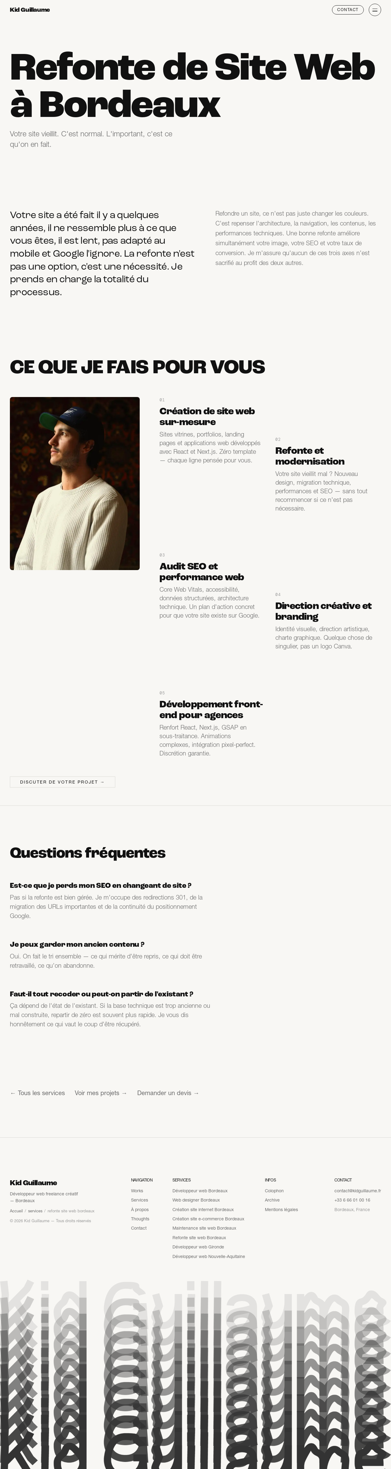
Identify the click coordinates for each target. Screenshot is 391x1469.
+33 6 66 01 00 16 (352, 1200)
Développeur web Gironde (198, 1247)
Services (139, 1200)
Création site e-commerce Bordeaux (208, 1219)
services (35, 1211)
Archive (272, 1200)
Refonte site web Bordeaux (199, 1237)
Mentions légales (281, 1209)
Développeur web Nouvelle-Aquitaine (208, 1256)
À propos (140, 1209)
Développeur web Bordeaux (199, 1191)
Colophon (274, 1191)
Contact (348, 9)
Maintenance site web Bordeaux (204, 1228)
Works (137, 1191)
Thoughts (140, 1219)
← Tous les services (37, 1093)
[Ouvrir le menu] (375, 10)
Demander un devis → (168, 1093)
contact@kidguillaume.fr (357, 1191)
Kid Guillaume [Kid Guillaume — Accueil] (30, 10)
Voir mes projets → (101, 1093)
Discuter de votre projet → (62, 782)
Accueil (16, 1211)
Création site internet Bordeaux (203, 1209)
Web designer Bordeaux (196, 1200)
